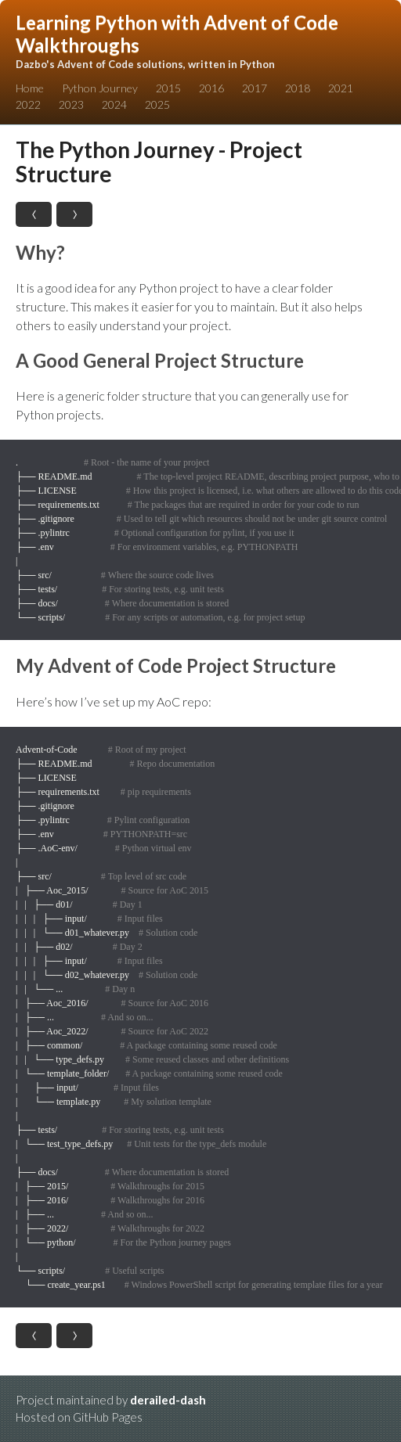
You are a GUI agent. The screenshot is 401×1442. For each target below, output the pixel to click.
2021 (340, 88)
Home (30, 88)
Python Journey (100, 88)
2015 (168, 88)
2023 (71, 104)
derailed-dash (168, 1400)
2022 (28, 104)
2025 (157, 104)
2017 (254, 88)
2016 (211, 88)
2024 (114, 104)
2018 (297, 88)
